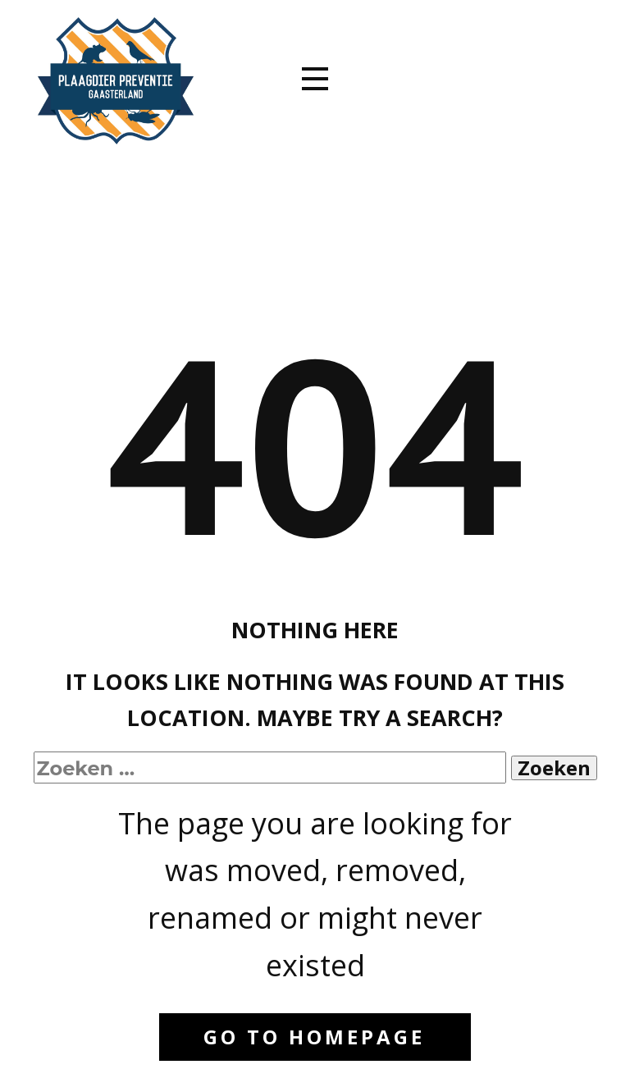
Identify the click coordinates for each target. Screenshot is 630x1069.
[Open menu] (315, 78)
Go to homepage (314, 1036)
